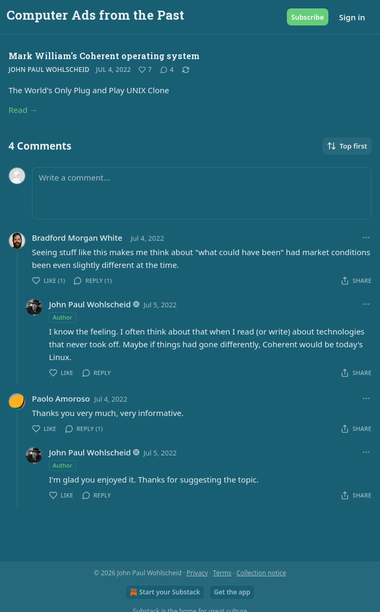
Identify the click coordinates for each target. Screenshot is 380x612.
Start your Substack (164, 592)
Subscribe (307, 17)
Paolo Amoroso (61, 398)
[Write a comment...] (201, 193)
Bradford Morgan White (77, 237)
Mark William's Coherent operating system (104, 55)
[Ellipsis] (366, 237)
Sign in (352, 17)
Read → (23, 109)
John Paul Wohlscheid (49, 69)
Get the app (232, 592)
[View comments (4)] (167, 69)
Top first (347, 146)
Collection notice (261, 572)
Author (62, 317)
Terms (222, 572)
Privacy (197, 572)
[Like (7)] (145, 69)
